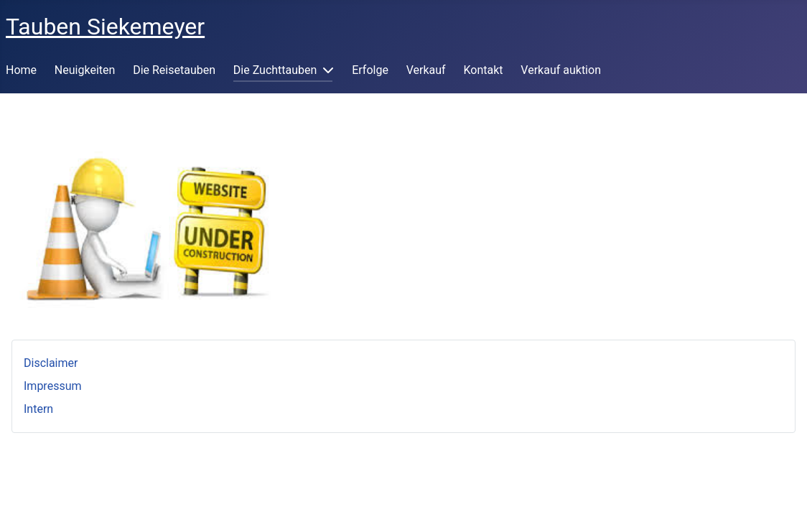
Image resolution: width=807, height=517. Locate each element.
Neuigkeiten (85, 70)
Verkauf (426, 70)
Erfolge (370, 70)
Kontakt (483, 70)
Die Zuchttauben (275, 70)
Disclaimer (51, 363)
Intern (38, 409)
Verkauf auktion (561, 70)
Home (21, 70)
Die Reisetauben (174, 70)
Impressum (53, 386)
